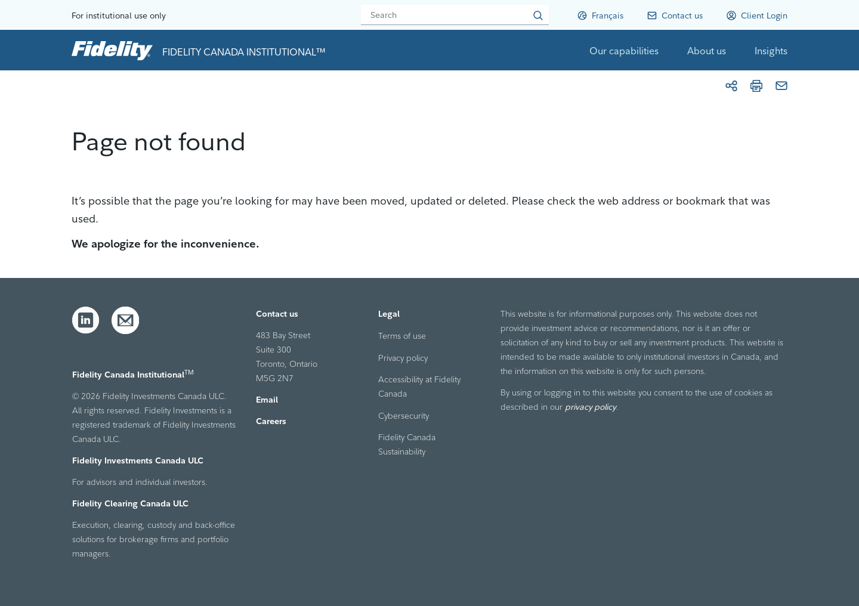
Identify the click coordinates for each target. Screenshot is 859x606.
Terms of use (402, 335)
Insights (771, 51)
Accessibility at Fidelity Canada (419, 386)
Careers (271, 421)
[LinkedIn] (86, 320)
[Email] (781, 86)
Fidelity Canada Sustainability (406, 444)
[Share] (731, 86)
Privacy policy (403, 358)
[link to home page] (112, 50)
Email (267, 399)
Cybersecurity (403, 415)
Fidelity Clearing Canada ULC (130, 503)
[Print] (756, 86)
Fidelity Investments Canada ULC (137, 460)
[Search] (455, 15)
